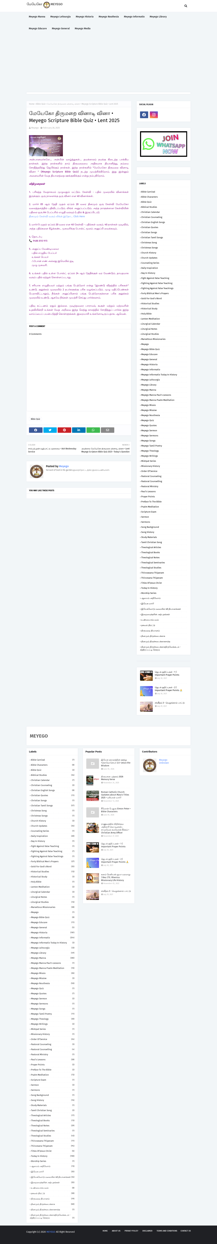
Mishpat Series (148, 461)
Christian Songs (149, 232)
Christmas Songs (149, 247)
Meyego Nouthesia (150, 415)
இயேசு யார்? (147, 603)
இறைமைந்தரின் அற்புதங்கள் (155, 614)
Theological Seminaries (153, 562)
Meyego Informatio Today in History (159, 374)
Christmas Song (149, 242)
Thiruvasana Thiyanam (152, 572)
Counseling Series (150, 263)
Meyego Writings (149, 456)
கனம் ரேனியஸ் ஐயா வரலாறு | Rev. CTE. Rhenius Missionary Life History (115, 877)
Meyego (35, 127)
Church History (148, 252)
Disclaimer (147, 1231)
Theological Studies (151, 567)
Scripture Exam (148, 512)
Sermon (145, 517)
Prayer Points (148, 496)
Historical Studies (150, 303)
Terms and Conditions (167, 1231)
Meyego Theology (150, 451)
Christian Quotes (149, 227)
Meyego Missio (148, 405)
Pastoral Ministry (149, 486)
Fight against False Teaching (155, 278)
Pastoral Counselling (151, 481)
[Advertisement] (108, 63)
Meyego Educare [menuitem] (38, 28)
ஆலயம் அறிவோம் (151, 598)
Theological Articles (151, 547)
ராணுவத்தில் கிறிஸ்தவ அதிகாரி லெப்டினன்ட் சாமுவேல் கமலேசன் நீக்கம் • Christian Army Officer (115, 828)
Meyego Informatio (150, 369)
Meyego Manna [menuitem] (37, 16)
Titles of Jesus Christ (151, 583)
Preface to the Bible (151, 501)
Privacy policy (131, 1231)
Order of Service (149, 471)
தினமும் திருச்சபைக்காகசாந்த (155, 641)
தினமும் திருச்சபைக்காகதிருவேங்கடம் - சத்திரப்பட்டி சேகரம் (160, 648)
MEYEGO (50, 1231)
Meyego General (149, 359)
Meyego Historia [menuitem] (85, 16)
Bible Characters (149, 197)
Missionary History (150, 466)
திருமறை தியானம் (150, 630)
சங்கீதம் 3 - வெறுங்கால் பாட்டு (170, 702)
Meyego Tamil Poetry (151, 445)
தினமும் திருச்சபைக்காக (153, 636)
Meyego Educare (149, 354)
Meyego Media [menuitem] (83, 28)
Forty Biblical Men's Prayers (155, 293)
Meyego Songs (148, 440)
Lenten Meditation (150, 318)
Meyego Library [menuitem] (158, 16)
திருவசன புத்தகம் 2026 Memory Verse (112, 778)
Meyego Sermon (149, 430)
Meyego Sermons (149, 435)
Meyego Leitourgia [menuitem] (60, 16)
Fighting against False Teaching (156, 283)
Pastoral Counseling (151, 476)
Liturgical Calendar (150, 324)
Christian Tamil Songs (152, 237)
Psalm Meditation (150, 506)
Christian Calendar (150, 212)
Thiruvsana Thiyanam (152, 578)
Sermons (145, 522)
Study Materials (149, 537)
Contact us (186, 1231)
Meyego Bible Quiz (150, 349)
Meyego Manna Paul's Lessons (156, 395)
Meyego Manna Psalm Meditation (157, 400)
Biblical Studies (149, 207)
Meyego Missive (149, 410)
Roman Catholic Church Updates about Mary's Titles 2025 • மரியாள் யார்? (115, 795)
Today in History (149, 588)
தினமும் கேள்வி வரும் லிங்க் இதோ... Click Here (57, 216)
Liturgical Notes (149, 329)
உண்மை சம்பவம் (150, 620)
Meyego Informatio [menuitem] (134, 16)
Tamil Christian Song (151, 542)
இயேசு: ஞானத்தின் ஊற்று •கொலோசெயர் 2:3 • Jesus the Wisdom (115, 763)
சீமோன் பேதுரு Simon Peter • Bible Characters (116, 810)
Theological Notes (150, 557)
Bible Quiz (40, 104)
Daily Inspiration (149, 268)
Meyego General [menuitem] (61, 28)
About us (116, 1231)
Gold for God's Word (151, 298)
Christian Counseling (151, 217)
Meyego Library (148, 385)
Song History (147, 532)
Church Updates (149, 258)
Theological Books (150, 552)
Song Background (150, 527)
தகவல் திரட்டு (148, 625)
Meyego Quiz (147, 420)
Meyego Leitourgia (150, 379)
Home (31, 104)
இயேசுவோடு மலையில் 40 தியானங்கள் (161, 609)
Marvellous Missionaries (153, 339)
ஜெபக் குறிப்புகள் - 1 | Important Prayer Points (167, 673)
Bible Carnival (148, 191)
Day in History (148, 273)
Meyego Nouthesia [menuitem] (109, 16)
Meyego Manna (148, 390)
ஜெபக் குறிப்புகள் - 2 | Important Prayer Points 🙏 (168, 689)
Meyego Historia (149, 364)
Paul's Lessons (148, 491)
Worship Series (148, 593)
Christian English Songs (153, 222)
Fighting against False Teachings (157, 288)
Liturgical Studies (150, 334)
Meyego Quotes (149, 425)
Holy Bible (146, 313)
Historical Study (149, 308)
